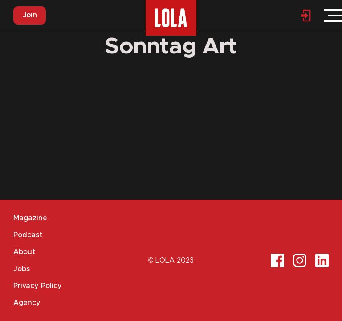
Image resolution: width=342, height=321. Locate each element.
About (24, 251)
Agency (27, 302)
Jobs (21, 268)
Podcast (27, 235)
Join (30, 15)
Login (306, 15)
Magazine (30, 218)
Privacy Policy (37, 285)
